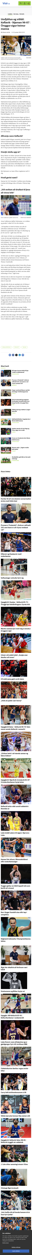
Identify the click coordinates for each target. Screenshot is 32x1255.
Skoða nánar (5, 1242)
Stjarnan (24, 347)
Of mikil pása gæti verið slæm (12, 679)
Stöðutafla (21, 14)
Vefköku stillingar (16, 1247)
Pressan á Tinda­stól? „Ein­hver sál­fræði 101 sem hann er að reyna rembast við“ (20, 382)
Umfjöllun (10, 14)
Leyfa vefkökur (16, 1251)
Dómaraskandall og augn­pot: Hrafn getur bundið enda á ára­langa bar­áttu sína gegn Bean (21, 401)
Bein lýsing (15, 14)
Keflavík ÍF (16, 347)
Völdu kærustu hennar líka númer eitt (15, 1116)
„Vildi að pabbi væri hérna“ (11, 701)
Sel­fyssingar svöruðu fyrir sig (12, 578)
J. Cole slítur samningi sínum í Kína (14, 1164)
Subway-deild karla (6, 347)
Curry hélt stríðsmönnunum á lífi (13, 1092)
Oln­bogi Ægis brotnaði (9, 1188)
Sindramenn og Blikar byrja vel (13, 991)
